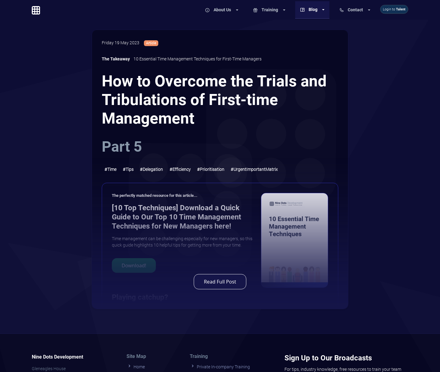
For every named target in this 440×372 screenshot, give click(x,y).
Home (136, 366)
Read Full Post (220, 281)
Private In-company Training (220, 366)
